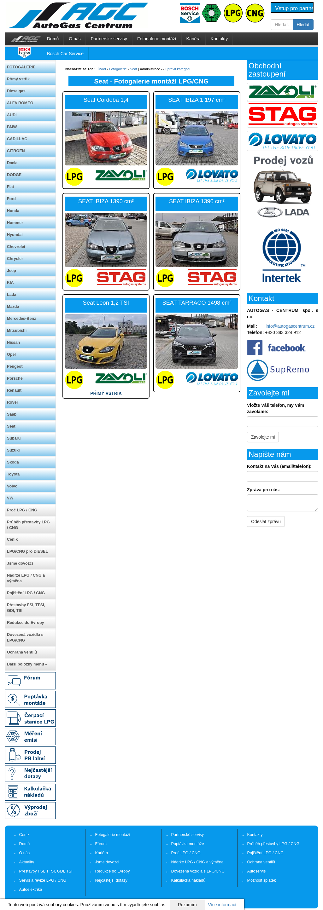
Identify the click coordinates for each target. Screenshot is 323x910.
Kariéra (193, 38)
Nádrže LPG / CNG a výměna (26, 578)
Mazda (13, 306)
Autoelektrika (30, 889)
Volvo (12, 486)
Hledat (303, 24)
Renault (14, 390)
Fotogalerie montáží (156, 38)
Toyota (13, 474)
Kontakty (219, 38)
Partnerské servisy (109, 38)
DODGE (14, 175)
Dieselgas (16, 91)
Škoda (13, 462)
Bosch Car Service (65, 53)
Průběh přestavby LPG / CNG (28, 525)
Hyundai (15, 235)
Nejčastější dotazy (111, 880)
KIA (10, 282)
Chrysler (15, 258)
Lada (11, 294)
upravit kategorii (178, 69)
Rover (12, 402)
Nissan (13, 342)
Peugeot (15, 366)
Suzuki (13, 450)
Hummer (15, 223)
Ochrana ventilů (22, 652)
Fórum (101, 844)
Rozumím (187, 904)
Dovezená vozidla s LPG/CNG (25, 637)
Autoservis (256, 871)
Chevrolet (16, 247)
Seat (11, 426)
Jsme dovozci (20, 563)
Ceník (12, 539)
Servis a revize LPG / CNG (43, 880)
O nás (74, 38)
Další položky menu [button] (27, 664)
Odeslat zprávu (266, 521)
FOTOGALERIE (21, 67)
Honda (13, 211)
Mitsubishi (16, 330)
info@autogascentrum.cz (290, 326)
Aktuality (26, 862)
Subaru (14, 438)
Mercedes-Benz (21, 318)
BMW (12, 127)
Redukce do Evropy (25, 622)
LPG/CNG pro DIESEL (27, 551)
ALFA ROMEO (20, 103)
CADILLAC (17, 139)
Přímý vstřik (18, 79)
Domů (53, 38)
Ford (11, 199)
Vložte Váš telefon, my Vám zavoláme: (275, 408)
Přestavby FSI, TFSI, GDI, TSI (26, 608)
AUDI (12, 115)
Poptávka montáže (187, 844)
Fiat (10, 187)
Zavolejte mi (263, 437)
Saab (11, 414)
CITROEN (16, 151)
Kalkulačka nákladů (188, 880)
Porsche (15, 378)
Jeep (11, 270)
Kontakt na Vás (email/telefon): (279, 466)
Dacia (12, 163)
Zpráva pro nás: (263, 489)
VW (10, 498)
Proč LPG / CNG (22, 510)
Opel (11, 354)
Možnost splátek (261, 880)
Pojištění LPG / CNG (26, 593)
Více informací (222, 904)
